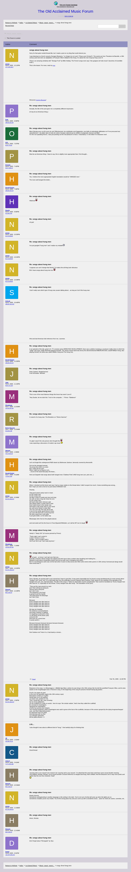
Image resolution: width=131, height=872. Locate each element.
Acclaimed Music (31, 23)
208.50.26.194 (9, 122)
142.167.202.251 (10, 854)
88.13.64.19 (8, 592)
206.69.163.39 (9, 190)
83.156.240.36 (9, 809)
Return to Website (11, 23)
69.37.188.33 (9, 168)
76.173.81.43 (9, 453)
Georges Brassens (41, 100)
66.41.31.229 (9, 385)
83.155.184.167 (9, 499)
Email (34, 679)
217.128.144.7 (9, 67)
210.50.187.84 (9, 408)
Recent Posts (9, 26)
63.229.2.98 (8, 431)
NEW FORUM (68, 16)
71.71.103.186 (9, 764)
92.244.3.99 (8, 213)
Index (21, 23)
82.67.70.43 (8, 145)
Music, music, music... (46, 23)
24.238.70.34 (9, 741)
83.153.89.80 (9, 236)
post (54, 65)
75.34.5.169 (8, 476)
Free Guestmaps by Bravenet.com (65, 6)
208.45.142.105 (9, 304)
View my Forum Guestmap (68, 5)
